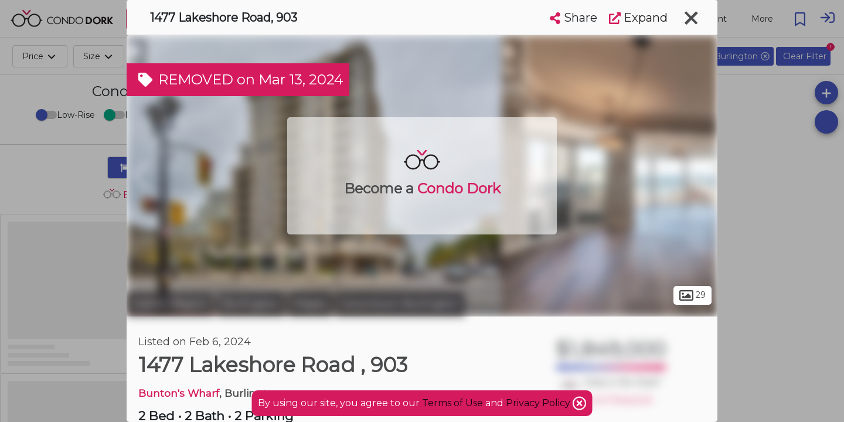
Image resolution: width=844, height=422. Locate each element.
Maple (310, 303)
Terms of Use (452, 403)
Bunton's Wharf (178, 393)
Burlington (251, 303)
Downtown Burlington (400, 303)
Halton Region (170, 303)
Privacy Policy (539, 403)
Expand (638, 18)
